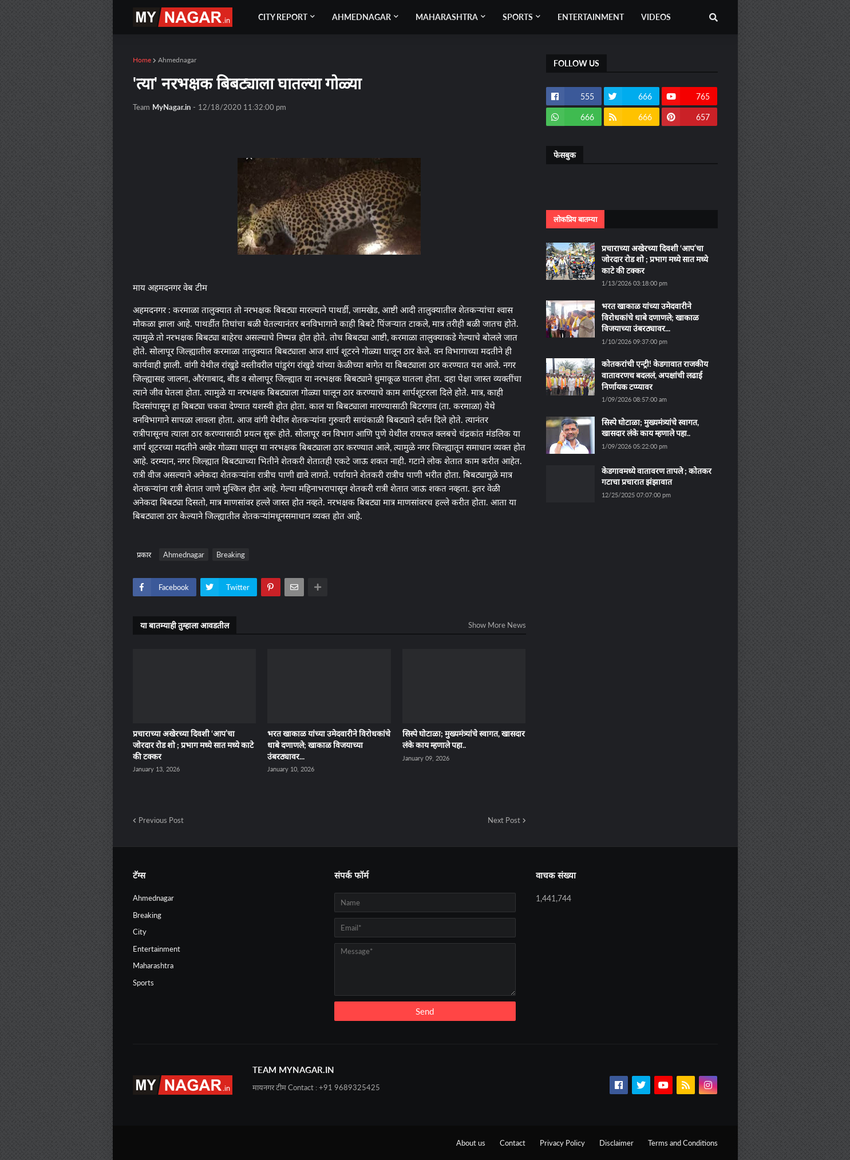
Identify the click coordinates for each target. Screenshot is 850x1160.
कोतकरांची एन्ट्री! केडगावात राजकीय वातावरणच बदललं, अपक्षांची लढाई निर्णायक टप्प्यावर (655, 375)
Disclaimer (616, 1142)
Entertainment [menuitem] (591, 17)
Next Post (504, 820)
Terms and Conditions (683, 1142)
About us (470, 1142)
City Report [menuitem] (282, 17)
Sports (143, 982)
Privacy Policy (562, 1142)
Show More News (497, 625)
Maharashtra (153, 965)
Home (142, 60)
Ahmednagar (177, 60)
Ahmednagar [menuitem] (361, 17)
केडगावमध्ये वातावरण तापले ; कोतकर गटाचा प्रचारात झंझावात (656, 476)
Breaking (230, 554)
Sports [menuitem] (518, 17)
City (140, 931)
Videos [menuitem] (656, 17)
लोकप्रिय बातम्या (575, 219)
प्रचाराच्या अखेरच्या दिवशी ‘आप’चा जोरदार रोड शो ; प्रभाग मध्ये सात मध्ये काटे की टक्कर (193, 745)
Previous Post (161, 820)
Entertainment (156, 948)
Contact (512, 1142)
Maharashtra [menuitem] (447, 17)
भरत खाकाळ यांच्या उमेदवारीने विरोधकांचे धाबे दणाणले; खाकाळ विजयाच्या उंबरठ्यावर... (328, 745)
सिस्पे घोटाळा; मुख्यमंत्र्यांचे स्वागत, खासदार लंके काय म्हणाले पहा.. (463, 739)
